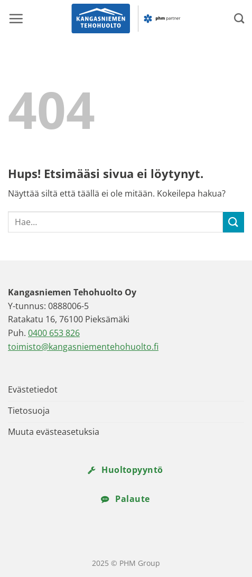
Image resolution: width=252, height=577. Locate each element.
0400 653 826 (54, 333)
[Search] (239, 18)
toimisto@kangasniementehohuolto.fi (83, 346)
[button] (16, 18)
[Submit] (233, 222)
